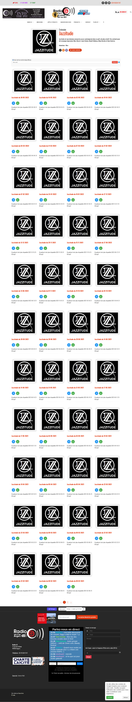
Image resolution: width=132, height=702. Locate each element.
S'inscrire (115, 62)
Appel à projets (52, 22)
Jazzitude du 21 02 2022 (103, 146)
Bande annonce (75, 50)
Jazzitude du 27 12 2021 (103, 194)
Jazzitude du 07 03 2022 (75, 146)
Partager (52, 609)
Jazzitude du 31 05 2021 (47, 387)
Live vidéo (24, 3)
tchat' (32, 3)
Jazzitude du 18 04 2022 (103, 97)
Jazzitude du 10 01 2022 (75, 194)
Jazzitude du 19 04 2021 (103, 436)
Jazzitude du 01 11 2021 (47, 291)
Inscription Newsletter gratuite (87, 617)
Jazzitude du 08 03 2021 (47, 532)
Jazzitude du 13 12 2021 (19, 242)
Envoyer (88, 657)
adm (13, 695)
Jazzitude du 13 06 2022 (20, 291)
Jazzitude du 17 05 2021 (103, 387)
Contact (88, 22)
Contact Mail (21, 676)
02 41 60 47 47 (116, 3)
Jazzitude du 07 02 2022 (20, 194)
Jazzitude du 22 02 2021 (103, 532)
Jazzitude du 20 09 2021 (20, 339)
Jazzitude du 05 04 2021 (47, 484)
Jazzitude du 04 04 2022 (20, 146)
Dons (15, 3)
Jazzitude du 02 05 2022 (75, 97)
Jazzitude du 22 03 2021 (103, 484)
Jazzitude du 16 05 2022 (47, 97)
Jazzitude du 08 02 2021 (47, 581)
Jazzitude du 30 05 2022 (20, 97)
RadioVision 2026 (66, 22)
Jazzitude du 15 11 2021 (75, 242)
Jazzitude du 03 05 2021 (47, 436)
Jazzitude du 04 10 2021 (103, 291)
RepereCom (21, 693)
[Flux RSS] (63, 50)
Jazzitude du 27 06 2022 (103, 242)
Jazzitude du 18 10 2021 (75, 291)
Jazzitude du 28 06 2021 (47, 339)
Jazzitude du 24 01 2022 (47, 194)
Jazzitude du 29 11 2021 (47, 242)
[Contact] (66, 50)
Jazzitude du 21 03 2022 (47, 146)
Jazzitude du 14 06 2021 (103, 339)
